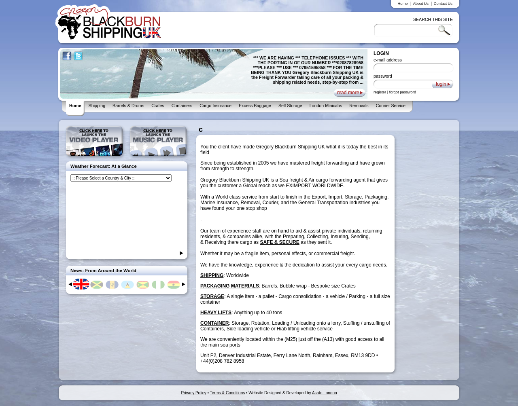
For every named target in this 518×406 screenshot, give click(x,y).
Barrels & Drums (128, 105)
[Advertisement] (272, 27)
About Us (420, 4)
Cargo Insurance (215, 105)
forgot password (402, 92)
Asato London (324, 393)
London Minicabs (326, 105)
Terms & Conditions (227, 393)
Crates (157, 105)
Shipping (97, 105)
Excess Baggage (255, 105)
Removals (358, 105)
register (380, 92)
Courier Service (390, 105)
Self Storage (290, 105)
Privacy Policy (193, 393)
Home (403, 4)
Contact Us (443, 4)
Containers (182, 105)
